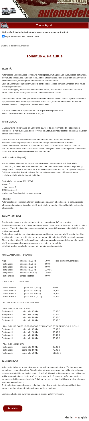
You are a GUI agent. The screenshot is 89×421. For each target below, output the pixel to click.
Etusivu (61, 2)
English (82, 417)
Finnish (69, 417)
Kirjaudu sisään (78, 2)
